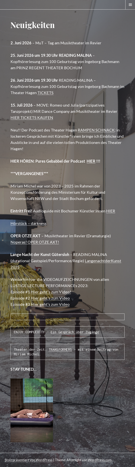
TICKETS (45, 92)
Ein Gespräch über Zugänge (75, 332)
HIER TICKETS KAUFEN (31, 117)
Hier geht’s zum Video (50, 304)
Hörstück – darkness (28, 223)
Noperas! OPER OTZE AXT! (34, 242)
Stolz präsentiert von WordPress (29, 460)
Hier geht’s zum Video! (51, 291)
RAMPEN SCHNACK (96, 130)
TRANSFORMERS (60, 349)
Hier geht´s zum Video (50, 298)
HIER (91, 161)
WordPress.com (100, 460)
